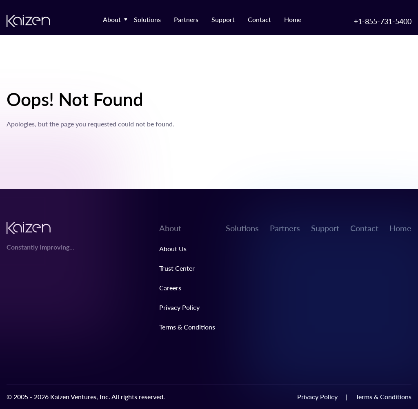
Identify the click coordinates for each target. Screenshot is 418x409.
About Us (173, 248)
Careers (170, 287)
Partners (186, 19)
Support (223, 19)
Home (292, 19)
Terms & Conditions (187, 327)
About (112, 19)
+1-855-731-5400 (382, 21)
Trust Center (177, 268)
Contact (259, 19)
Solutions (147, 19)
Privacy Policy (179, 307)
